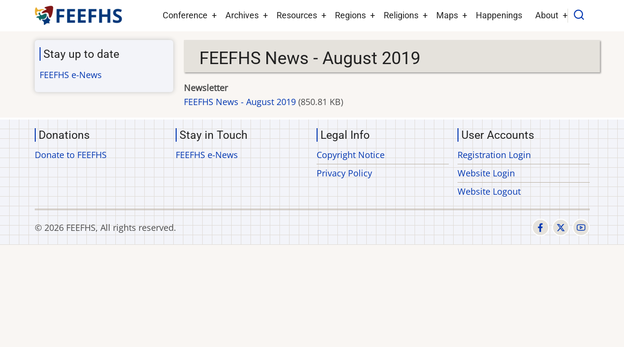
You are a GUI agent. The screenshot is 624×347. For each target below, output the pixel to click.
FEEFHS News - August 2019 (240, 101)
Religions (401, 15)
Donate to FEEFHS (71, 154)
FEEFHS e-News (71, 74)
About (546, 15)
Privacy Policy (344, 173)
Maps (447, 15)
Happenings (499, 15)
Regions (350, 15)
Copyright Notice (351, 154)
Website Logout (489, 191)
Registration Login (494, 154)
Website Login (486, 173)
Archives (242, 15)
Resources (297, 15)
